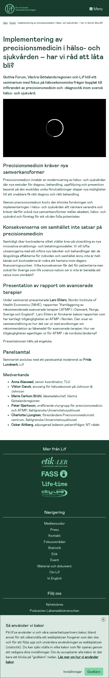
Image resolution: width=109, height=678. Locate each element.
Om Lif (54, 572)
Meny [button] (96, 8)
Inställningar (72, 671)
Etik (54, 554)
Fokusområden (54, 542)
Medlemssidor (54, 523)
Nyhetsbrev (54, 604)
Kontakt (54, 535)
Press (54, 529)
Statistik (54, 548)
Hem (5, 22)
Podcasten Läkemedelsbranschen (54, 610)
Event (13, 22)
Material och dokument (54, 566)
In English (54, 578)
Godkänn (94, 671)
